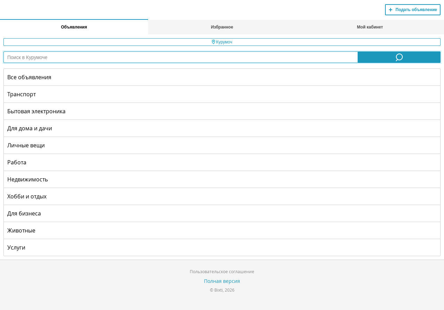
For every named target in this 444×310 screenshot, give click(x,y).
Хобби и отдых (26, 196)
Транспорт (21, 94)
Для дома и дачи (29, 128)
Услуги (16, 247)
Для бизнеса (24, 213)
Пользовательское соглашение (222, 271)
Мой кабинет (370, 27)
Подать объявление (416, 9)
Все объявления (29, 77)
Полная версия (222, 281)
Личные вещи (26, 145)
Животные (21, 230)
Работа (16, 162)
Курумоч (222, 42)
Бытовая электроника (36, 111)
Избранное (222, 27)
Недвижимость (27, 179)
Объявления (74, 27)
